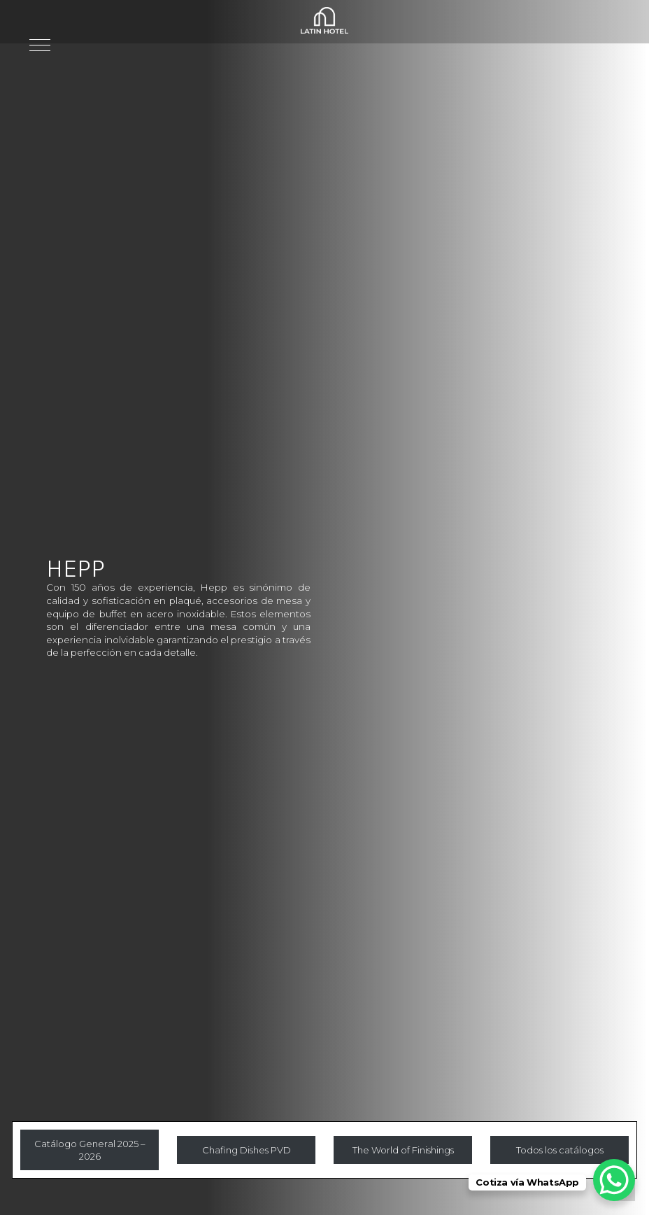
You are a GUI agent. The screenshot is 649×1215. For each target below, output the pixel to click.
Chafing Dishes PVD (246, 1150)
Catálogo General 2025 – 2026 (89, 1145)
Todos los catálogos (560, 1150)
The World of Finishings (403, 1150)
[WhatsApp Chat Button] (614, 1180)
